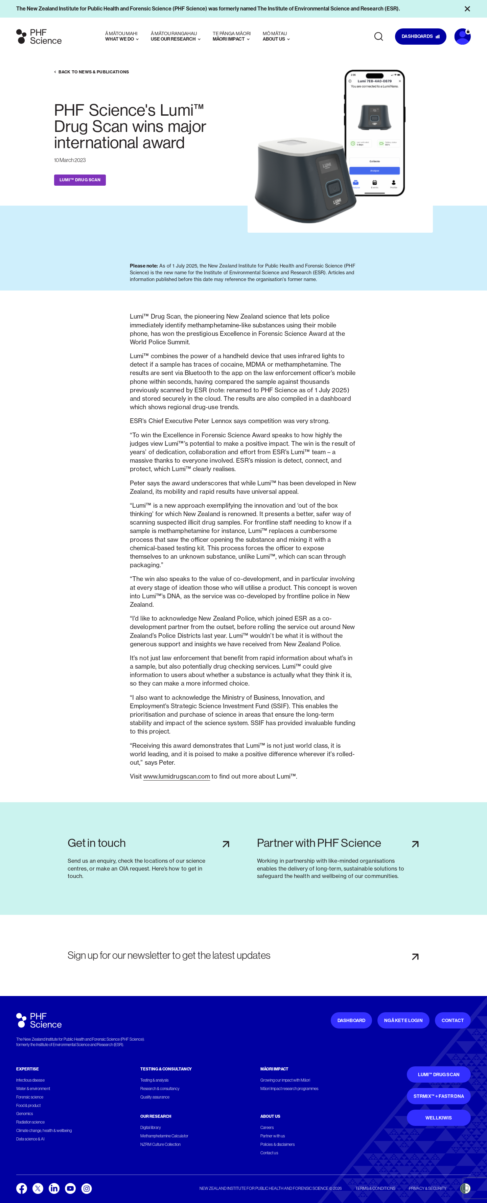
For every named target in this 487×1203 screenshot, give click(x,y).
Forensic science (29, 1097)
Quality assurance (155, 1097)
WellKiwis (438, 1118)
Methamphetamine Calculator (164, 1136)
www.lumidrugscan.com (176, 776)
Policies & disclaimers (277, 1144)
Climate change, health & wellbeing (44, 1130)
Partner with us (272, 1136)
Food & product (28, 1105)
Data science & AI (30, 1139)
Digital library (150, 1127)
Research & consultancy (160, 1088)
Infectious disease (30, 1080)
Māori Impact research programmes (289, 1088)
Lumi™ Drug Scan (439, 1075)
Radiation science (30, 1122)
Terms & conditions (375, 1188)
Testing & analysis (154, 1080)
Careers (267, 1127)
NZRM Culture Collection (160, 1144)
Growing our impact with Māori (285, 1080)
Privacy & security (427, 1188)
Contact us (269, 1153)
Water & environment (33, 1088)
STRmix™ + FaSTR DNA (439, 1096)
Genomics (24, 1113)
